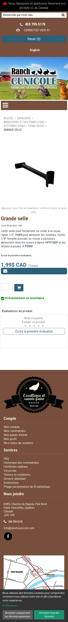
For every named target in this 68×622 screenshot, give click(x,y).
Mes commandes (15, 431)
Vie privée (10, 470)
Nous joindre (14, 494)
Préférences (10, 605)
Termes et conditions (17, 474)
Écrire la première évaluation (16, 255)
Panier (34, 39)
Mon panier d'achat (15, 435)
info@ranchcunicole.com (19, 528)
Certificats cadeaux (16, 466)
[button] (34, 39)
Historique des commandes (21, 462)
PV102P (52, 242)
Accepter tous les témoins (49, 614)
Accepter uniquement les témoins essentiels (17, 614)
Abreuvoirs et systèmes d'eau (24, 122)
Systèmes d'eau (14, 126)
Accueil (9, 118)
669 (19, 235)
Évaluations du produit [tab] (17, 311)
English (35, 50)
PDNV (29, 246)
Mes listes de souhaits (18, 443)
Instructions (11, 482)
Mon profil (10, 439)
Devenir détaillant (15, 478)
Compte (10, 418)
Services (10, 450)
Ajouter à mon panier (18, 287)
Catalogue (24, 118)
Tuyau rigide (36, 126)
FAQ (6, 458)
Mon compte (12, 427)
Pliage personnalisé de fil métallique (27, 486)
